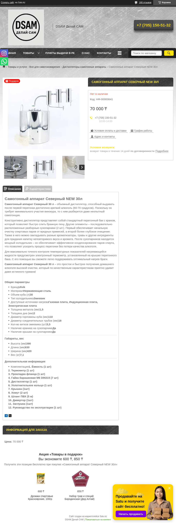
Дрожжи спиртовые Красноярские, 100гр (40, 497)
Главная (10, 53)
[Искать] (169, 53)
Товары (28, 53)
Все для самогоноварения (44, 66)
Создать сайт (7, 2)
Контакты (104, 53)
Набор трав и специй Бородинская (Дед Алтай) (79, 497)
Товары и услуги (17, 66)
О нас (86, 53)
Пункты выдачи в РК (60, 53)
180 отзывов (145, 2)
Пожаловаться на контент (98, 519)
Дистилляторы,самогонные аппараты (84, 66)
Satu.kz (103, 516)
